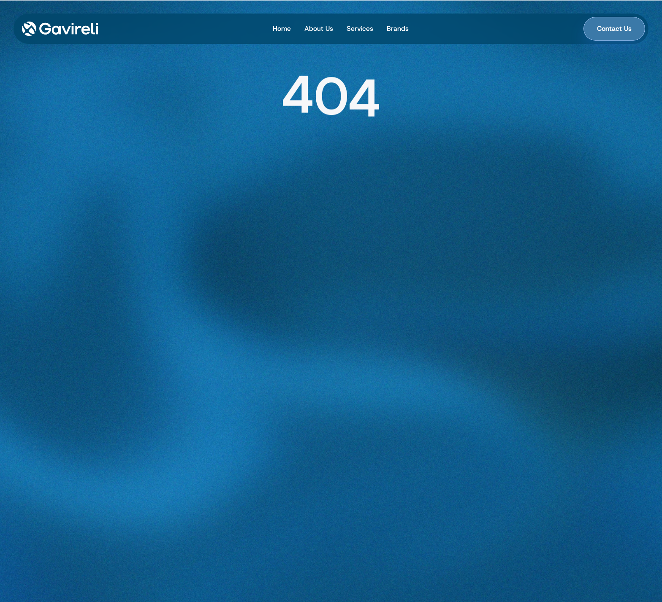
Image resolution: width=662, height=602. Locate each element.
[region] (331, 99)
